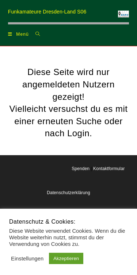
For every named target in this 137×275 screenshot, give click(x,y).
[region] (68, 23)
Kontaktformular (109, 168)
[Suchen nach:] (35, 34)
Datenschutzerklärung (68, 192)
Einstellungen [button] (27, 259)
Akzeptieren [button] (66, 258)
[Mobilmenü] (18, 34)
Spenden (81, 168)
